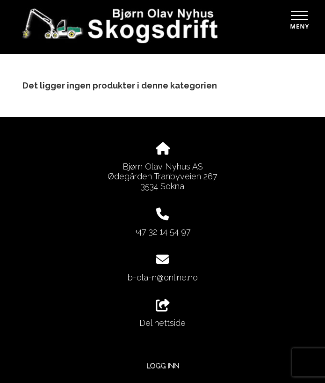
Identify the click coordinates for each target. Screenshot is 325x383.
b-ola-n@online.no (163, 277)
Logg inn (162, 365)
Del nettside (162, 313)
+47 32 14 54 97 (163, 231)
